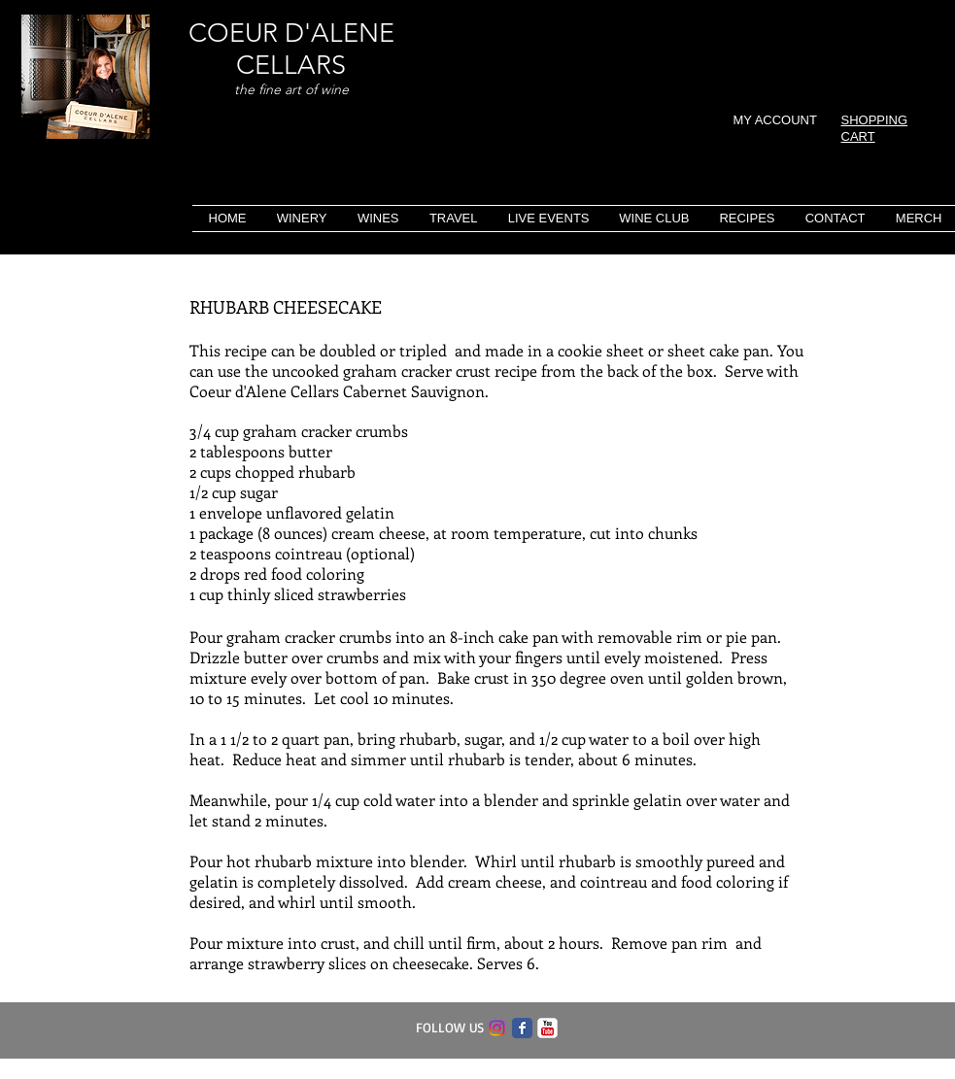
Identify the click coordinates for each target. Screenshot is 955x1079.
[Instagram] (497, 1028)
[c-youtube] (547, 1028)
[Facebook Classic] (522, 1028)
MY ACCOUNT (775, 120)
